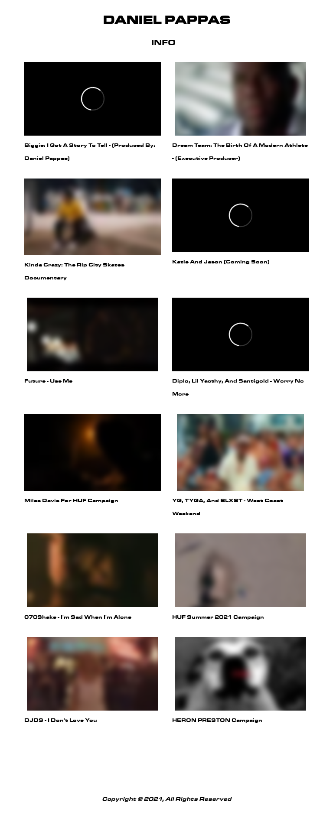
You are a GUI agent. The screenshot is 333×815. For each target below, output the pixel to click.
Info (163, 43)
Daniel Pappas (166, 20)
